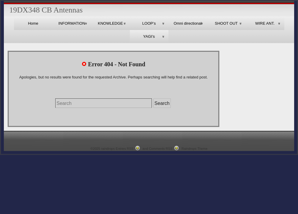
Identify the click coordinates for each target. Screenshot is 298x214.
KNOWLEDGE (110, 23)
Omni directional (188, 23)
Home (33, 23)
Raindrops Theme (195, 148)
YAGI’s (149, 36)
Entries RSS (124, 148)
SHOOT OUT (226, 23)
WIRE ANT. (265, 23)
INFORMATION (71, 23)
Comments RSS (160, 148)
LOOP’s (149, 23)
